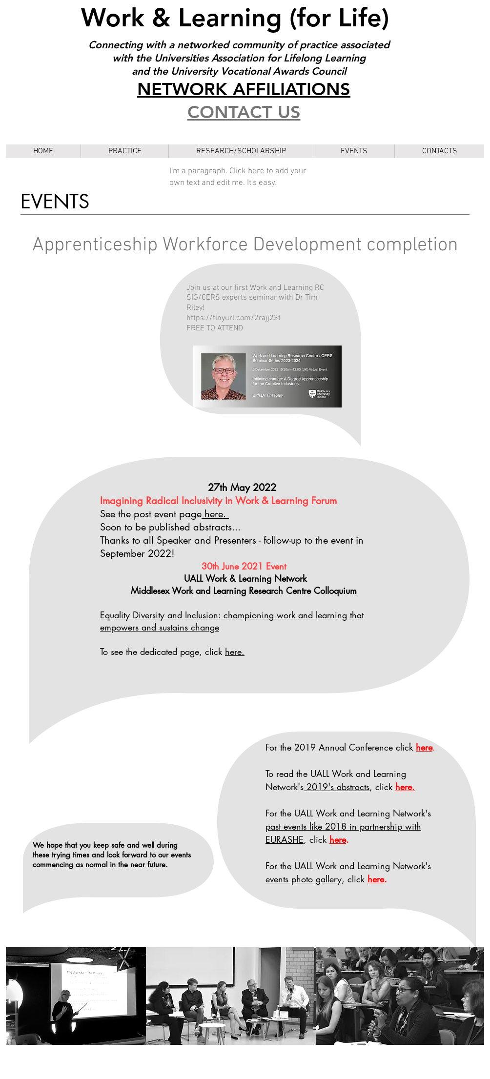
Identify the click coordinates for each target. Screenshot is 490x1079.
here (337, 839)
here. (235, 651)
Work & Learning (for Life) (238, 17)
